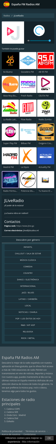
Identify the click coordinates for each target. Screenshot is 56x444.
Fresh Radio (26, 95)
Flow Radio (26, 119)
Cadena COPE (13, 408)
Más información (30, 441)
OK (49, 438)
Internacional (28, 286)
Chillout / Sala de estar (28, 253)
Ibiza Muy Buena (11, 95)
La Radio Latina (10, 119)
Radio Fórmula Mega (13, 190)
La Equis (25, 167)
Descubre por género (28, 239)
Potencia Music (28, 190)
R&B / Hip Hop (28, 325)
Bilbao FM (25, 143)
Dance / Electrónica (28, 279)
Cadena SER (12, 412)
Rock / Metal (28, 338)
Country (28, 273)
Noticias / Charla (28, 312)
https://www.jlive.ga (25, 226)
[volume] (40, 40)
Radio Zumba (45, 119)
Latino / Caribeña (28, 299)
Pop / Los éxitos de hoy (28, 318)
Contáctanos (30, 434)
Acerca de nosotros (11, 434)
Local (28, 305)
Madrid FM (8, 167)
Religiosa (28, 331)
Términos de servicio (36, 431)
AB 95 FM (43, 71)
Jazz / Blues (28, 292)
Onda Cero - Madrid (16, 415)
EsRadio (10, 421)
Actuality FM (44, 167)
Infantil (28, 247)
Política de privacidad (12, 431)
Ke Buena (7, 71)
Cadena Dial (12, 418)
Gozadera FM (27, 71)
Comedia (28, 266)
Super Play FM (10, 143)
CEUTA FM (44, 95)
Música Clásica (28, 260)
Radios (7, 15)
